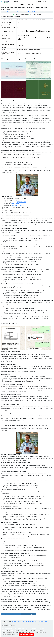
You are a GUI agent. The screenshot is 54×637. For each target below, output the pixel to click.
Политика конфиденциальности (30, 621)
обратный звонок (15, 203)
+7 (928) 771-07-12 (40, 1)
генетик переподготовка (8, 630)
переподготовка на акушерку (37, 628)
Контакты (21, 4)
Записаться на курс (26, 634)
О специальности (21, 12)
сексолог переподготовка (8, 632)
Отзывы (33, 4)
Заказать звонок (40, 2)
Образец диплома (11, 12)
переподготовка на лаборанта (22, 630)
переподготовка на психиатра (37, 630)
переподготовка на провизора (39, 632)
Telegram (21, 205)
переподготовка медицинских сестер (30, 626)
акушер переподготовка (23, 628)
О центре (27, 4)
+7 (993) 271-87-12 (21, 202)
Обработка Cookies (16, 621)
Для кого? (30, 12)
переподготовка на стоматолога (23, 632)
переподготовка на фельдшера (9, 628)
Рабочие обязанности (40, 12)
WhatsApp (14, 205)
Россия (16, 1)
